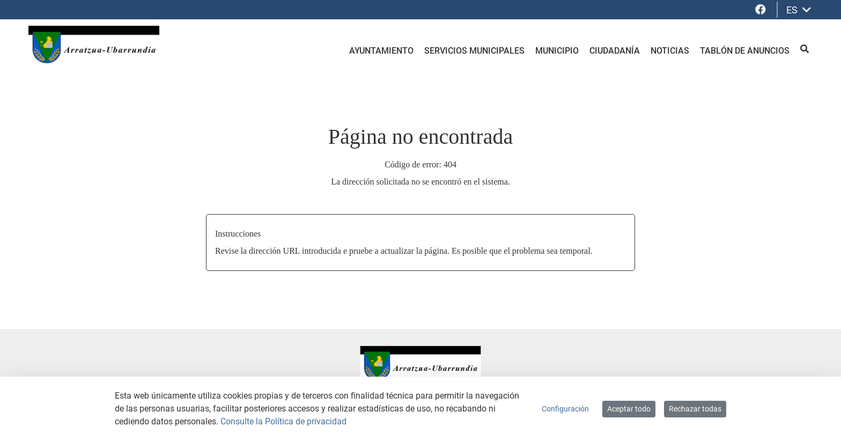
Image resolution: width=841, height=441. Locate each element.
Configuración (565, 409)
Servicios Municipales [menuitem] (474, 51)
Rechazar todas (695, 409)
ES (798, 10)
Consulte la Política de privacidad (283, 421)
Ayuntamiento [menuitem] (381, 51)
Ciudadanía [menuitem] (614, 51)
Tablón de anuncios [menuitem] (745, 51)
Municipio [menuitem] (557, 51)
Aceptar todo (629, 409)
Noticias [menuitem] (670, 51)
